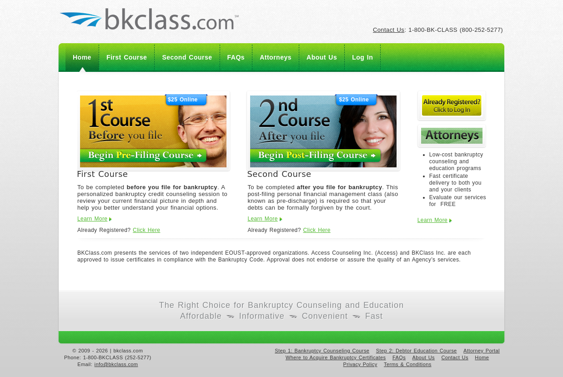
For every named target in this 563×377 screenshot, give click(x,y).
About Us (322, 57)
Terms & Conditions (408, 364)
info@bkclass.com (116, 364)
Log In (362, 57)
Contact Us (388, 29)
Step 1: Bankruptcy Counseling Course (322, 350)
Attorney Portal (481, 350)
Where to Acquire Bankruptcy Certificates (336, 357)
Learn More (92, 219)
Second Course (187, 57)
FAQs (236, 57)
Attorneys (276, 57)
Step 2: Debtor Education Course (416, 350)
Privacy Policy (360, 364)
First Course (126, 57)
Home (82, 57)
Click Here (146, 230)
